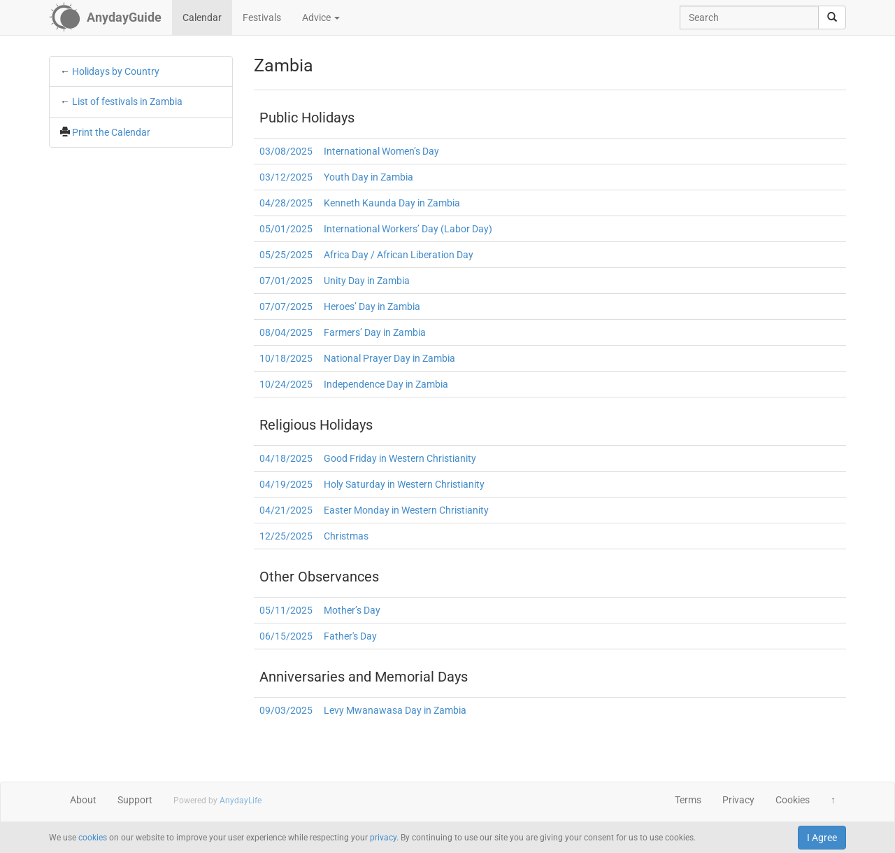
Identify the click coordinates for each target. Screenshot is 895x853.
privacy (383, 838)
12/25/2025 (286, 536)
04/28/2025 (286, 203)
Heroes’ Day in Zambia (372, 306)
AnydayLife (241, 800)
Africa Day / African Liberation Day (398, 254)
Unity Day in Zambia (367, 280)
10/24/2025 (286, 384)
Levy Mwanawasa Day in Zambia (395, 710)
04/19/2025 (286, 484)
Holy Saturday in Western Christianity (404, 484)
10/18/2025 (286, 358)
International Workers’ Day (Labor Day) (408, 228)
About (83, 799)
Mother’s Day (352, 610)
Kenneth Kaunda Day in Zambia (392, 203)
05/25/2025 (286, 254)
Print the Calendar (111, 132)
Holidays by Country (115, 71)
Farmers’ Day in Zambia (375, 332)
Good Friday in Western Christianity (400, 458)
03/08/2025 (286, 151)
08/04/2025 (286, 332)
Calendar (202, 17)
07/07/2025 (286, 306)
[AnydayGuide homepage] (105, 17)
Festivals (262, 17)
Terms (688, 799)
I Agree (822, 837)
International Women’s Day (381, 151)
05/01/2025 (286, 228)
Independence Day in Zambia (386, 384)
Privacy (738, 799)
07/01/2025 (286, 280)
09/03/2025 (286, 710)
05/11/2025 (286, 610)
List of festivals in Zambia (127, 101)
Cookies (792, 799)
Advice (321, 17)
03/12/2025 (286, 177)
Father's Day (350, 636)
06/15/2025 (286, 636)
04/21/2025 (286, 510)
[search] (832, 17)
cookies (92, 838)
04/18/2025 (286, 458)
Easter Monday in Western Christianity (406, 510)
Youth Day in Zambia (368, 177)
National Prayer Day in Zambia (389, 358)
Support (134, 799)
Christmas (346, 536)
